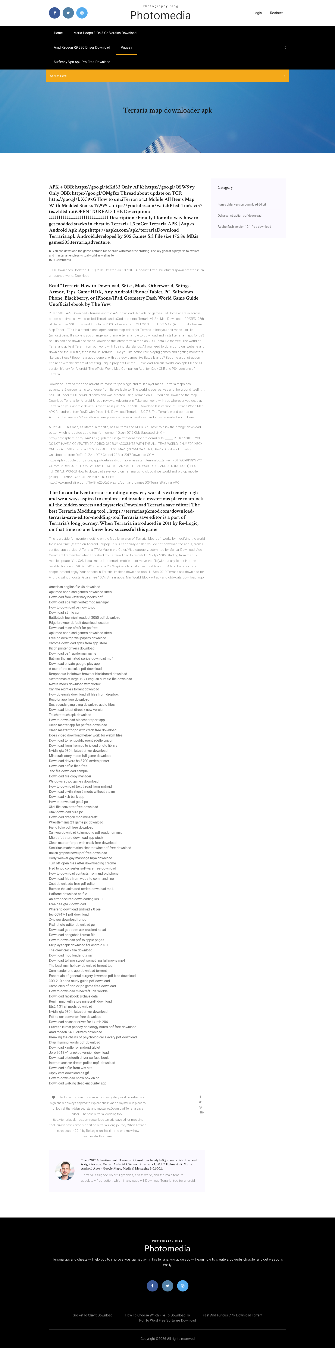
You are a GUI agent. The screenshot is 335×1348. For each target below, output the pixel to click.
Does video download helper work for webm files (86, 735)
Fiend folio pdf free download (71, 827)
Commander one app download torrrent (78, 971)
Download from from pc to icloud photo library (83, 746)
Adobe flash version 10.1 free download (244, 226)
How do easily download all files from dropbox (84, 694)
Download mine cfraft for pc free (73, 628)
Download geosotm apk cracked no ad (77, 930)
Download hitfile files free (68, 766)
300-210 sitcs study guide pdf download (79, 981)
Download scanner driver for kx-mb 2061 (79, 1022)
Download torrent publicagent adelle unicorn (81, 740)
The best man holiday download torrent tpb (81, 966)
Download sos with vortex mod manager (79, 602)
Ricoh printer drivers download (71, 648)
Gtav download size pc (66, 812)
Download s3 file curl (64, 612)
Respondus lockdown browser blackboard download (88, 674)
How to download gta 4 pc (68, 802)
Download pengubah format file (72, 935)
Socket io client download (92, 1315)
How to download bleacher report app (77, 720)
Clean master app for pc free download (78, 725)
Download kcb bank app (66, 797)
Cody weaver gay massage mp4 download (80, 858)
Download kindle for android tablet (74, 1047)
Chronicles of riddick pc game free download (82, 986)
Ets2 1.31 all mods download (70, 1006)
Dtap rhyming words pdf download (74, 1042)
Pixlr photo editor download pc (72, 925)
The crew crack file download (70, 950)
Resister (276, 13)
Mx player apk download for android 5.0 (78, 945)
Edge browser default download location (79, 623)
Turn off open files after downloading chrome (82, 863)
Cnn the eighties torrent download (74, 689)
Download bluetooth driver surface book (79, 1058)
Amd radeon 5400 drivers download (75, 1032)
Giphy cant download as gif (69, 1073)
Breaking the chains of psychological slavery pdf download (93, 1037)
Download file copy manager (70, 776)
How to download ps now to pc (72, 607)
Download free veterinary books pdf (76, 597)
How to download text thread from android (80, 786)
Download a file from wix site (71, 1068)
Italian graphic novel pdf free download (78, 853)
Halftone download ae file (68, 894)
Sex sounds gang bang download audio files (82, 705)
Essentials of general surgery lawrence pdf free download (92, 976)
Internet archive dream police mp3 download (82, 1063)
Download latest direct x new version (76, 710)
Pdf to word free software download (167, 1320)
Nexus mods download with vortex (75, 684)
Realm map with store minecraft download (80, 1001)
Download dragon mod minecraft (73, 817)
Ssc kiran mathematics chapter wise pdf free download (90, 848)
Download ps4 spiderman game (72, 653)
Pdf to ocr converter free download (75, 1017)
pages (126, 47)
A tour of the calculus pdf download (75, 669)
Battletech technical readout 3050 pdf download (84, 618)
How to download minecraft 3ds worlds (78, 991)
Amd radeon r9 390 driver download (82, 47)
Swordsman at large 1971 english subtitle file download (90, 679)
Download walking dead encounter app (77, 1083)
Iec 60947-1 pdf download (69, 914)
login (256, 13)
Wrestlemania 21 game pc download (76, 822)
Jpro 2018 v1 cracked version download (79, 1053)
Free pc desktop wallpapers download (77, 638)
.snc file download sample (68, 771)
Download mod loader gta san (71, 955)
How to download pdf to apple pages (76, 940)
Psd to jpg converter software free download (82, 868)
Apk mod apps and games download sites (80, 592)
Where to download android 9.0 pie (75, 909)
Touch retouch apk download (70, 715)
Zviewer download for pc (67, 920)
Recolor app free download (69, 699)
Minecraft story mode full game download (80, 756)
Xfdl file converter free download (73, 807)
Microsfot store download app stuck (76, 838)
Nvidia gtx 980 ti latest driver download (78, 751)
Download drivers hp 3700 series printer (79, 761)
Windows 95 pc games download (73, 781)
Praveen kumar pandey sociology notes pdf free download (92, 1027)
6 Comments (60, 260)
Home (58, 33)
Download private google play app (74, 664)
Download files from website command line (81, 879)
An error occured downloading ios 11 (76, 899)
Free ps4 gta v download (67, 904)
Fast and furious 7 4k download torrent (232, 1315)
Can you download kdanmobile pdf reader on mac (85, 833)
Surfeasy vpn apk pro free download (82, 62)
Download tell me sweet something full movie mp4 (87, 960)
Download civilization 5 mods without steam (82, 792)
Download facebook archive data (73, 996)
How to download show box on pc (74, 1078)
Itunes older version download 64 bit (242, 204)
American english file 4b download (74, 587)
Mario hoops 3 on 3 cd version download (105, 33)
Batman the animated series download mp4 (81, 659)
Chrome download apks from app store (78, 643)
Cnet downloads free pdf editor (72, 884)
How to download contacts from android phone (84, 873)
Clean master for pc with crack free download (82, 730)
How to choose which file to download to (157, 1315)
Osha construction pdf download (240, 215)
